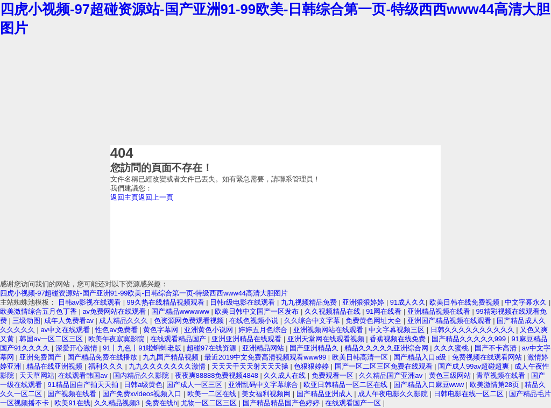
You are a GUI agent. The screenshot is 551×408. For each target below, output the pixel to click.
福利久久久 (106, 366)
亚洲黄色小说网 (209, 330)
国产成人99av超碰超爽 (474, 366)
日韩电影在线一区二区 (470, 394)
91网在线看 (385, 311)
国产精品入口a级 (420, 357)
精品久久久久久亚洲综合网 (387, 348)
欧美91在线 (72, 403)
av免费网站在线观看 (114, 311)
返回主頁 (124, 197)
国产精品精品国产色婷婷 (282, 403)
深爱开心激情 (77, 348)
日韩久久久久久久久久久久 (473, 330)
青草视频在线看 (501, 375)
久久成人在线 (286, 375)
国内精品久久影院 (142, 375)
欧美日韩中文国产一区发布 (258, 311)
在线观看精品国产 (179, 339)
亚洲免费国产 (41, 357)
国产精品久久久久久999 (470, 339)
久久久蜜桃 (452, 348)
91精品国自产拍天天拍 (83, 385)
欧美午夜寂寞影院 (117, 339)
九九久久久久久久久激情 (168, 366)
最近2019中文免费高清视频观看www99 (266, 357)
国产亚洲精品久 (315, 348)
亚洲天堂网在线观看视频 (326, 339)
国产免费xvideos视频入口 (142, 394)
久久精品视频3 (118, 403)
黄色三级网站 (451, 375)
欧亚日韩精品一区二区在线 (346, 385)
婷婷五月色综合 (263, 330)
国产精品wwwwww (181, 311)
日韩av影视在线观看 (90, 302)
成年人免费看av (69, 320)
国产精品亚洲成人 (325, 394)
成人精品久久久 (124, 320)
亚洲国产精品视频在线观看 (450, 320)
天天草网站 (36, 375)
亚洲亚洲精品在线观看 (247, 339)
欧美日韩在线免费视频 (465, 302)
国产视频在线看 (72, 394)
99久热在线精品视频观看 (167, 302)
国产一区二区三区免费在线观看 (385, 366)
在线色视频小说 (254, 320)
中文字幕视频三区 (398, 330)
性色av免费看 (117, 330)
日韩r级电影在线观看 (243, 302)
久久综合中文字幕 (313, 320)
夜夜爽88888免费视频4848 (217, 375)
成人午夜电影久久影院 (394, 394)
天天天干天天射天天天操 (251, 366)
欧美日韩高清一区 (361, 357)
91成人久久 (408, 302)
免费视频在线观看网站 (488, 357)
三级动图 (26, 320)
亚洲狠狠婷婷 (364, 302)
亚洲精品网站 (264, 348)
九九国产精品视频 (172, 357)
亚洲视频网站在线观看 (329, 330)
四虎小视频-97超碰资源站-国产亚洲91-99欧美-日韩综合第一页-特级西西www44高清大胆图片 (144, 293)
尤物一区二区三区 (210, 403)
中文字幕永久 (527, 302)
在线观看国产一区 (354, 403)
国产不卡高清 (497, 348)
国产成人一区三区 (195, 385)
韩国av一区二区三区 (51, 339)
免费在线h (161, 403)
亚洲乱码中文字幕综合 (264, 385)
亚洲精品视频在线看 (439, 311)
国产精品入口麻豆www (429, 385)
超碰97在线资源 (212, 348)
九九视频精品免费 (310, 302)
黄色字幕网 (161, 330)
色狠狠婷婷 (312, 366)
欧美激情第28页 (495, 385)
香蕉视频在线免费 (399, 339)
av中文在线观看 (65, 330)
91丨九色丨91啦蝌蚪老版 (143, 348)
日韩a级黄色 (143, 385)
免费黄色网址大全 (374, 320)
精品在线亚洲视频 (55, 366)
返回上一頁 (155, 197)
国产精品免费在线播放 (103, 357)
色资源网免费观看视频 (190, 320)
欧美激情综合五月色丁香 (39, 311)
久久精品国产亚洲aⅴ (392, 375)
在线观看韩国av (83, 375)
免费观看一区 (334, 375)
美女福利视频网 (267, 394)
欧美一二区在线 (212, 394)
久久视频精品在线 (334, 311)
